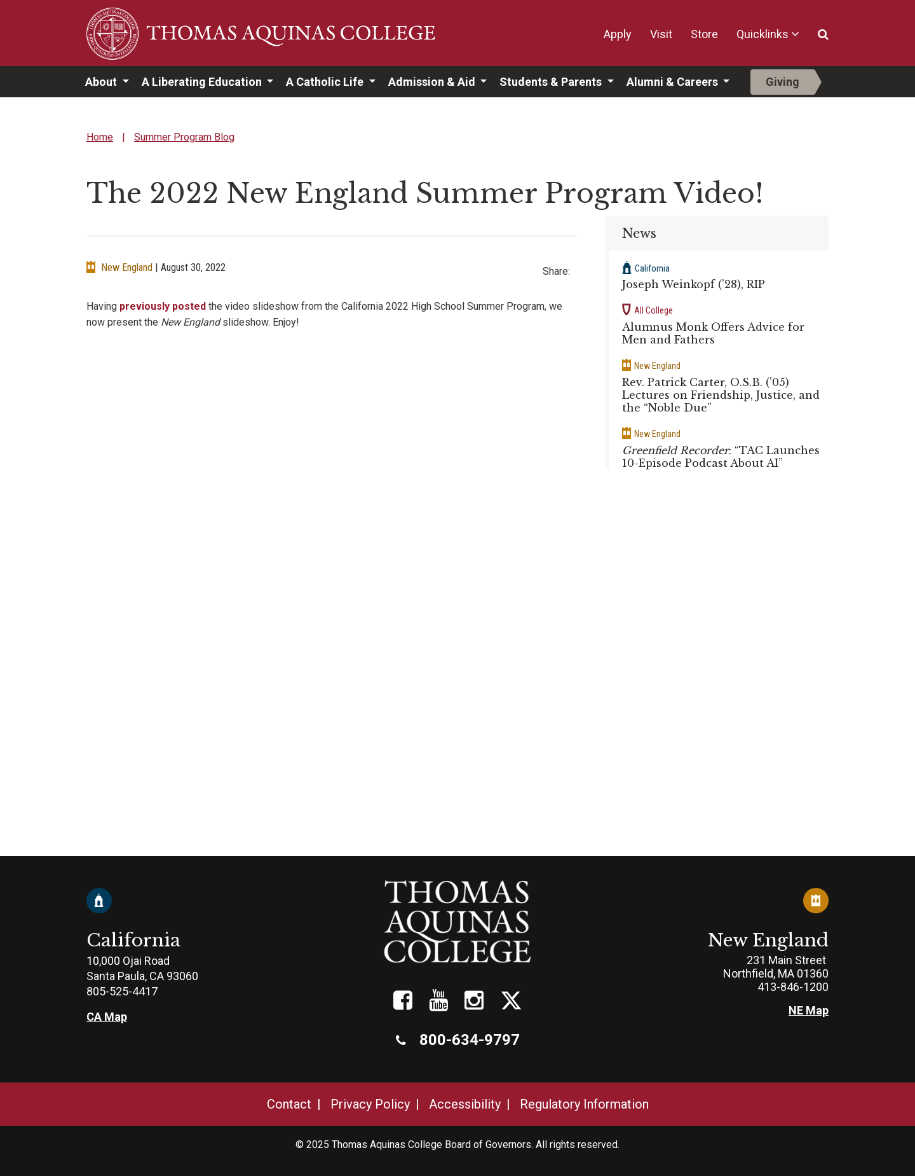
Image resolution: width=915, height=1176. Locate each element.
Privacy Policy (370, 1104)
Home (99, 137)
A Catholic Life (326, 81)
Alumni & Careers (674, 81)
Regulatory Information (584, 1104)
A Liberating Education (203, 81)
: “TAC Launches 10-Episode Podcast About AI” (721, 456)
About (102, 81)
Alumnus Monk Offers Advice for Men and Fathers (713, 333)
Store (704, 34)
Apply (618, 34)
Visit (661, 34)
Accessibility (465, 1104)
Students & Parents (551, 81)
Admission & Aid (433, 81)
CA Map (106, 1016)
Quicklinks (762, 34)
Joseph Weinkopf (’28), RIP (693, 284)
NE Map (809, 1010)
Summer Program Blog (184, 137)
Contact (289, 1104)
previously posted (162, 306)
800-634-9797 (458, 1040)
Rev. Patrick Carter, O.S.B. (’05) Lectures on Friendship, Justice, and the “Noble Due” (721, 395)
